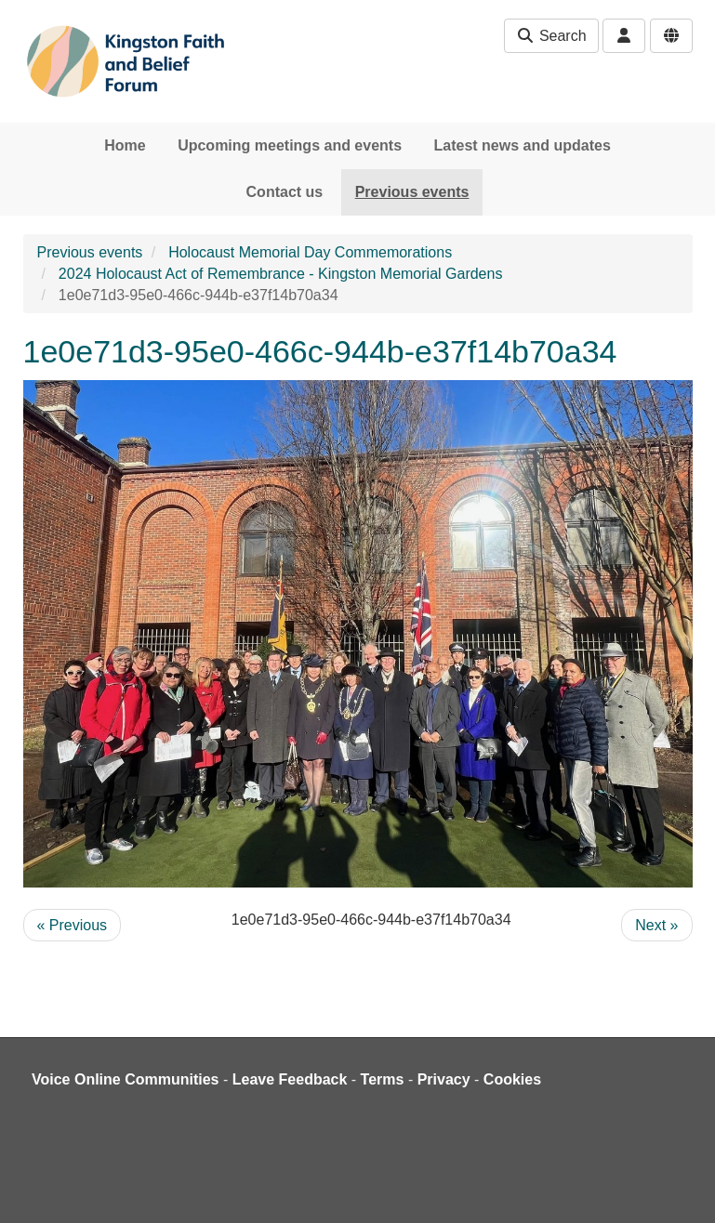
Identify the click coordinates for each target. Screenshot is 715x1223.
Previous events (412, 192)
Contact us (285, 192)
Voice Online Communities (125, 1079)
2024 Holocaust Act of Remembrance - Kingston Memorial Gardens (281, 274)
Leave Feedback (290, 1079)
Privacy (443, 1079)
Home (124, 145)
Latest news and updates (522, 145)
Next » (656, 925)
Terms (382, 1079)
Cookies (512, 1079)
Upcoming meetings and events (290, 145)
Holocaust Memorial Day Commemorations (310, 252)
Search (551, 36)
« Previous (72, 925)
